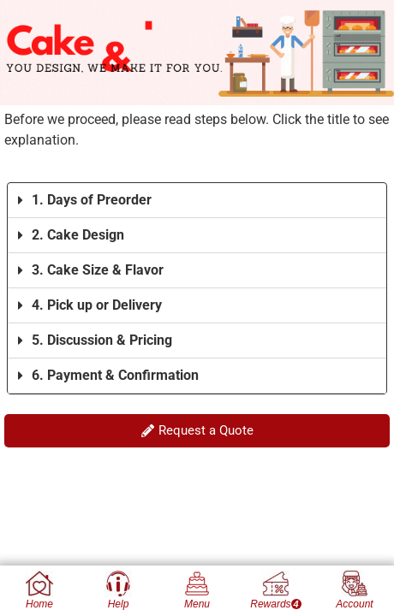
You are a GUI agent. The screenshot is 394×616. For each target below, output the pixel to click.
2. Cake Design (78, 235)
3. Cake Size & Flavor (98, 270)
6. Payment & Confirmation (115, 375)
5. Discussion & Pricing (102, 340)
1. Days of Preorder (92, 200)
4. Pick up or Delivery (97, 305)
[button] (197, 200)
